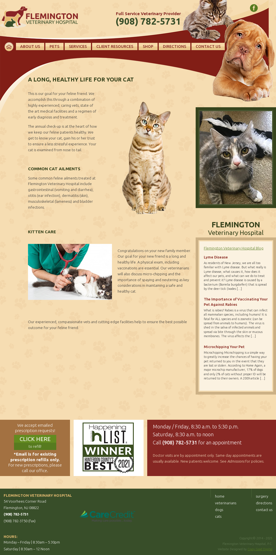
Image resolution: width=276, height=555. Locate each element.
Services (78, 46)
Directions (174, 46)
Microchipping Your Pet (224, 347)
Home (9, 47)
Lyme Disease (216, 257)
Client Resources (114, 46)
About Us (30, 46)
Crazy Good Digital (259, 549)
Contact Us (208, 46)
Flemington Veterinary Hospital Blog (233, 248)
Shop (148, 46)
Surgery (262, 496)
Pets (54, 46)
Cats (218, 516)
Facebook (254, 8)
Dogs (219, 510)
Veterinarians (225, 503)
